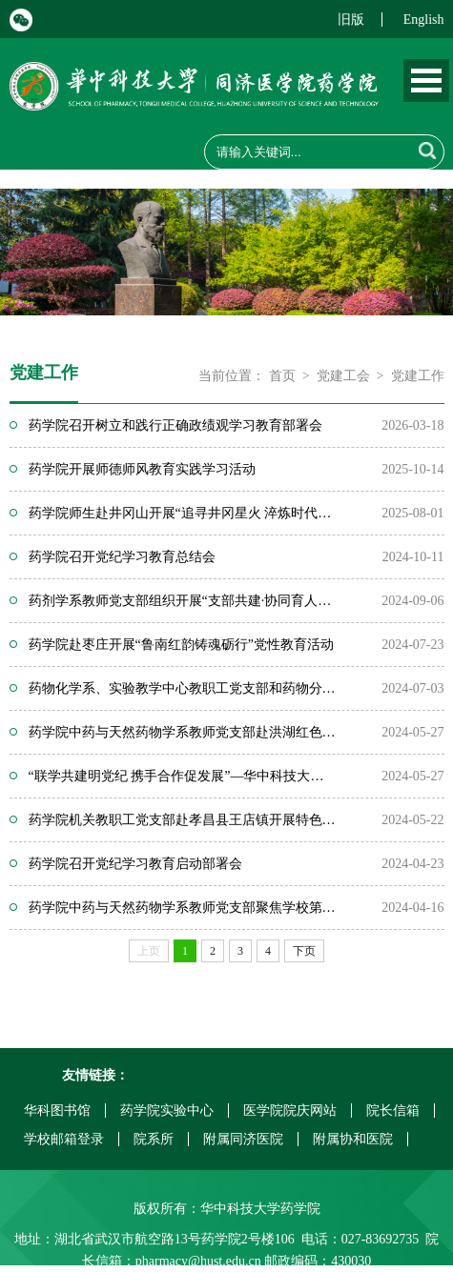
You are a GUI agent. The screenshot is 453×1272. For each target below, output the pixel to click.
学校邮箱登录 (64, 1139)
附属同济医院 (243, 1139)
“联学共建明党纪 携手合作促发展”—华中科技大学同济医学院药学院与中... (182, 776)
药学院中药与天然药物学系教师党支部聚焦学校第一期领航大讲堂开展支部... (182, 907)
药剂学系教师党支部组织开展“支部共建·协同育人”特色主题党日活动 (182, 601)
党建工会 (343, 376)
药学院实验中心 (167, 1110)
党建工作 (417, 376)
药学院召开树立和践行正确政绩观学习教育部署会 (175, 425)
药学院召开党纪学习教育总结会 (122, 557)
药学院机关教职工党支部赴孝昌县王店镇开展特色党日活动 (182, 820)
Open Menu (426, 80)
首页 (282, 376)
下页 (304, 951)
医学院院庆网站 (290, 1110)
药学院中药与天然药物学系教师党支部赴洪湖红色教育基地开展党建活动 (182, 732)
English (423, 19)
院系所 (154, 1139)
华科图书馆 (57, 1110)
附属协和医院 (353, 1139)
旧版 (351, 19)
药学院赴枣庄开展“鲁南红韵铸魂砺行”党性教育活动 (181, 644)
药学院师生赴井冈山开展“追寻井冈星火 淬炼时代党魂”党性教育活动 (182, 513)
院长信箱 (393, 1110)
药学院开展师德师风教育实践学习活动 (142, 469)
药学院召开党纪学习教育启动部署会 (135, 864)
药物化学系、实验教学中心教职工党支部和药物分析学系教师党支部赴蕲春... (182, 688)
